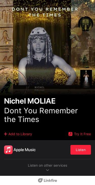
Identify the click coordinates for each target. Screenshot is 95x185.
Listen (81, 150)
